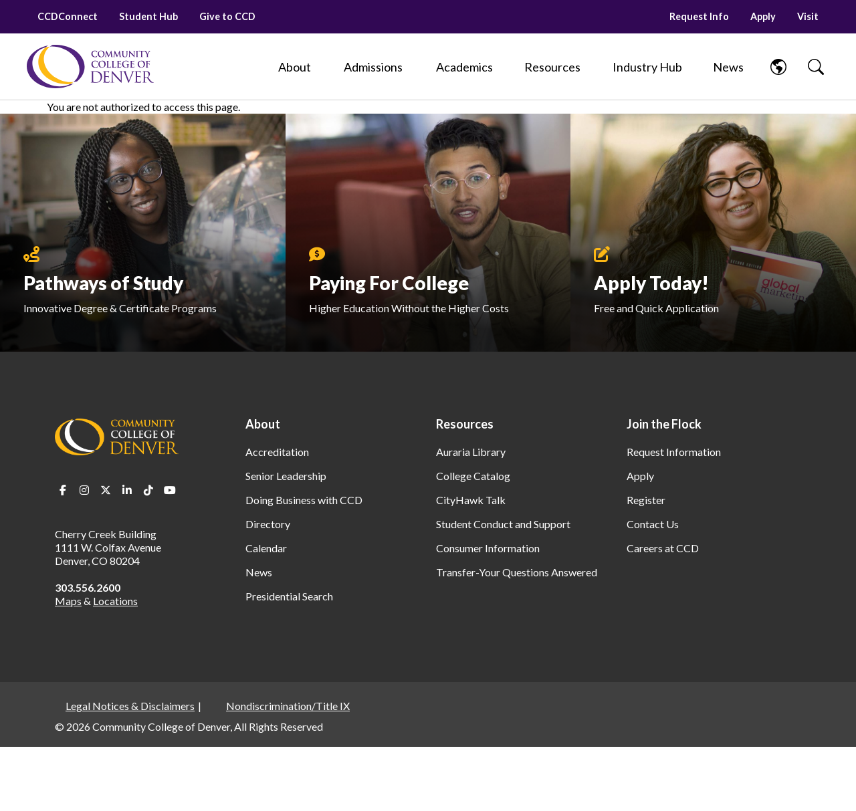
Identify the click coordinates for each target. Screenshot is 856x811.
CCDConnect (67, 16)
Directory (267, 523)
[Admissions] (373, 66)
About (262, 424)
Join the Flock (664, 424)
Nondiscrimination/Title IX (288, 705)
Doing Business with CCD (303, 499)
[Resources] (552, 66)
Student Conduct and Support (503, 523)
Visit (808, 16)
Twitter (106, 490)
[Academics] (464, 66)
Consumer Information (488, 548)
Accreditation (277, 451)
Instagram (84, 490)
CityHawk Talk (471, 499)
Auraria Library (471, 451)
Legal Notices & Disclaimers (130, 705)
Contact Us (653, 523)
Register (646, 499)
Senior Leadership (285, 475)
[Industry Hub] (647, 66)
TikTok (148, 490)
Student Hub (148, 16)
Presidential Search (289, 596)
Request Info (699, 16)
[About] (294, 66)
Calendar (266, 548)
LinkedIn (127, 490)
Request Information (674, 451)
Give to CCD (227, 16)
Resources (465, 424)
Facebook (63, 490)
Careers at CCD (663, 548)
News (258, 572)
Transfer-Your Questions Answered (516, 572)
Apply (763, 16)
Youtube (170, 490)
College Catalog (473, 475)
